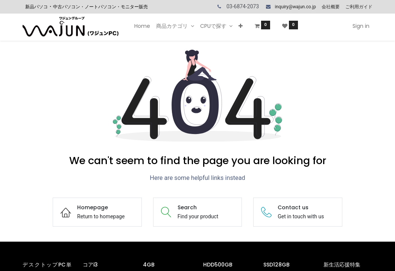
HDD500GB (218, 264)
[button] (240, 26)
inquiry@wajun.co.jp (295, 6)
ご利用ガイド (358, 6)
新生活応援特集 (343, 264)
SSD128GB (277, 264)
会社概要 (331, 6)
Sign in (360, 26)
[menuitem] (142, 26)
